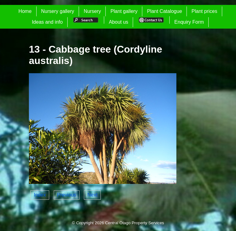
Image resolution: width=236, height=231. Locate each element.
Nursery (92, 11)
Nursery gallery (57, 11)
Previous (66, 194)
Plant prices (204, 11)
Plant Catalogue (164, 11)
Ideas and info (47, 22)
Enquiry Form (189, 22)
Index (40, 194)
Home (25, 11)
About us (118, 22)
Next (92, 194)
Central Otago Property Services (134, 223)
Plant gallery (123, 11)
